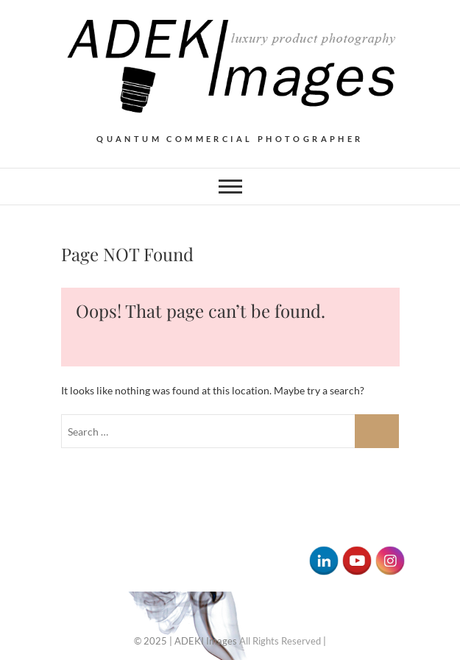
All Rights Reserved (280, 641)
